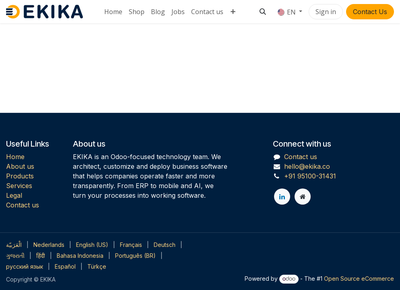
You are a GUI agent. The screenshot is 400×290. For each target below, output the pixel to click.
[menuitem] (113, 12)
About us (20, 166)
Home (15, 157)
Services (19, 186)
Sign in (325, 11)
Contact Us (370, 12)
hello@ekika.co (307, 166)
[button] (262, 11)
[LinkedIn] (282, 196)
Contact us (22, 205)
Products (20, 176)
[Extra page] (303, 196)
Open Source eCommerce (359, 278)
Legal (14, 195)
